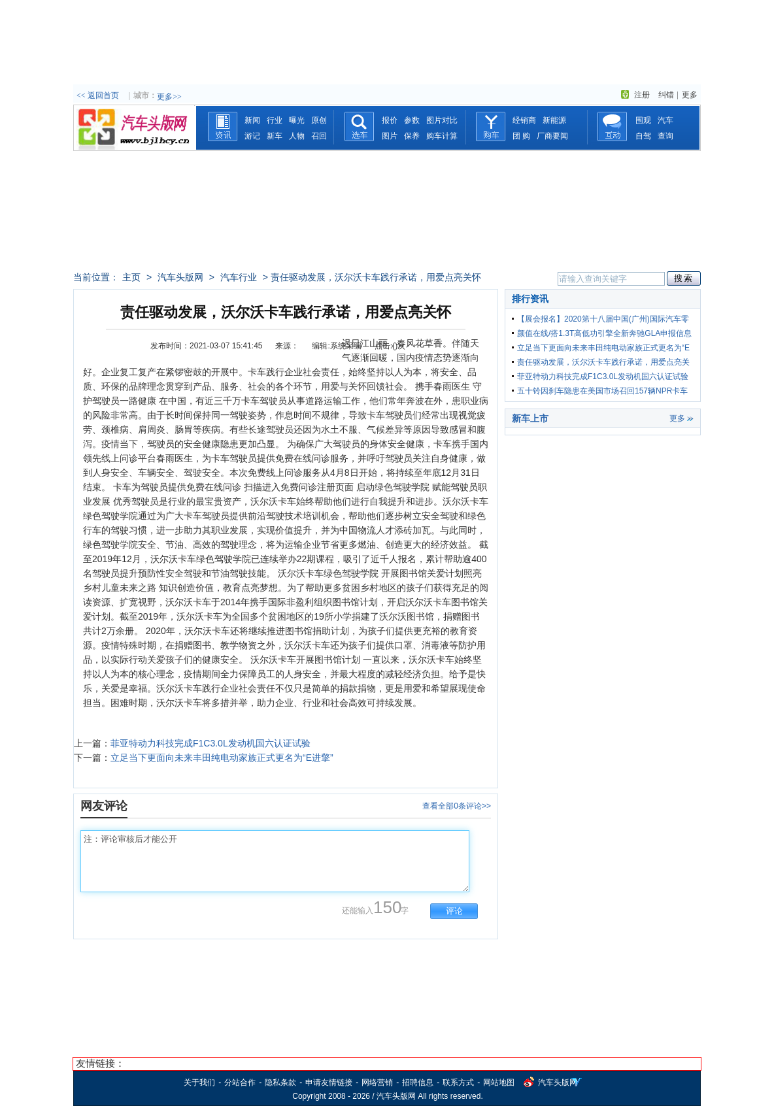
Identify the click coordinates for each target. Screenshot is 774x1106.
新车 (274, 136)
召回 (319, 136)
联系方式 (458, 1082)
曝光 (297, 120)
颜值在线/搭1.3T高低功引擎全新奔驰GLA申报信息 (604, 333)
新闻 (252, 120)
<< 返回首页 (97, 95)
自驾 (643, 136)
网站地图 (498, 1082)
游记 (252, 136)
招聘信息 (417, 1082)
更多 (690, 94)
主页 (131, 277)
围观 (643, 120)
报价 (389, 120)
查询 (665, 136)
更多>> (169, 96)
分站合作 (240, 1082)
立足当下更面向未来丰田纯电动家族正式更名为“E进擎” (221, 757)
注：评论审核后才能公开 (274, 861)
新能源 (554, 120)
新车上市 (530, 418)
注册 (642, 94)
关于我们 (199, 1082)
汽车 (665, 120)
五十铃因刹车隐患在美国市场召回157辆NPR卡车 (602, 390)
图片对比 (442, 120)
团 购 (521, 136)
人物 (297, 136)
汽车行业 (238, 277)
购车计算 (442, 136)
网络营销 (377, 1082)
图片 (389, 136)
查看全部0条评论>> (456, 806)
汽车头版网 (180, 277)
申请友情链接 (328, 1082)
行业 (274, 120)
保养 (412, 136)
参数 (412, 120)
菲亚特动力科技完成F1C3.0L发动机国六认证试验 (210, 743)
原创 (319, 120)
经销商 (524, 120)
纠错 (666, 94)
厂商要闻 (552, 136)
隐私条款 (280, 1082)
